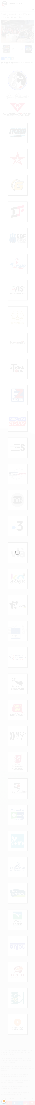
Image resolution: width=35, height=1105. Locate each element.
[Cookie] (4, 1101)
